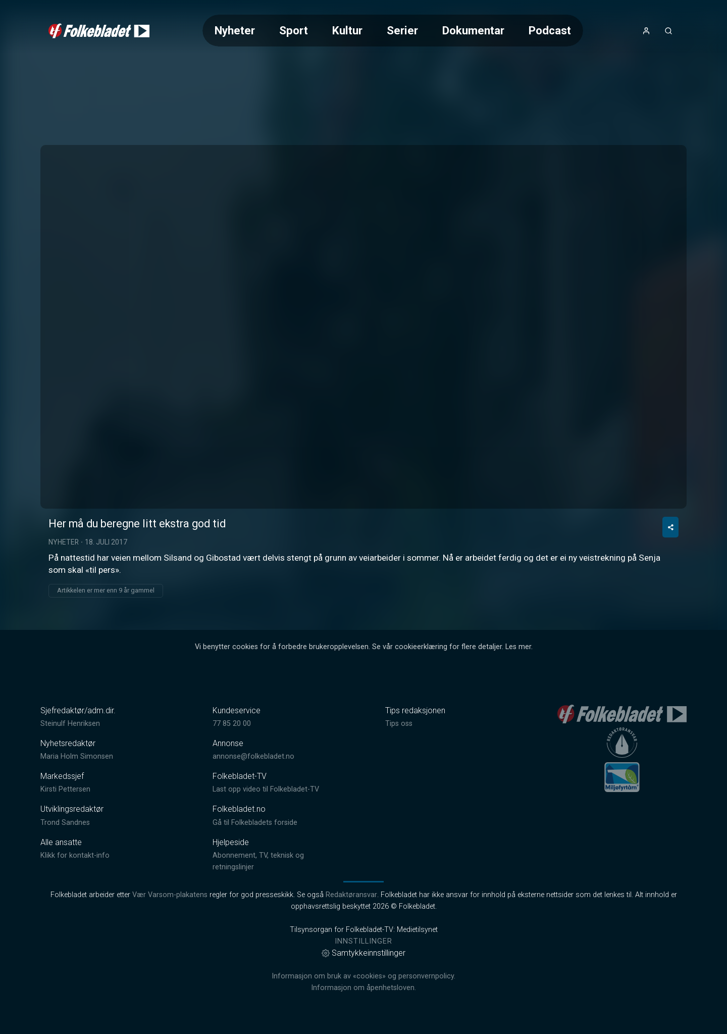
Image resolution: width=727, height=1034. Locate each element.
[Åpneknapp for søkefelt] (668, 31)
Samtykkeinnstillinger (363, 953)
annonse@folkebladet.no (253, 756)
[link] (98, 31)
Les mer (518, 647)
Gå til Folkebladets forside (255, 822)
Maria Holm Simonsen (76, 756)
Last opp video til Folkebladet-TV (266, 789)
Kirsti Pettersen (65, 789)
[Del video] (670, 527)
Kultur (347, 30)
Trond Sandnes (65, 822)
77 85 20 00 (232, 723)
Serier (402, 30)
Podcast (550, 30)
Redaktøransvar (351, 895)
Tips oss (398, 723)
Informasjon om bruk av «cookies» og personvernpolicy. (363, 976)
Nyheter (235, 30)
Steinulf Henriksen (70, 723)
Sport (293, 30)
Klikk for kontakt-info (75, 855)
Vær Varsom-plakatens (169, 895)
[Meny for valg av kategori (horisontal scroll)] (392, 30)
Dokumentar (473, 30)
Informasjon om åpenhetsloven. (363, 987)
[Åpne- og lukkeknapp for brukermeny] (646, 31)
